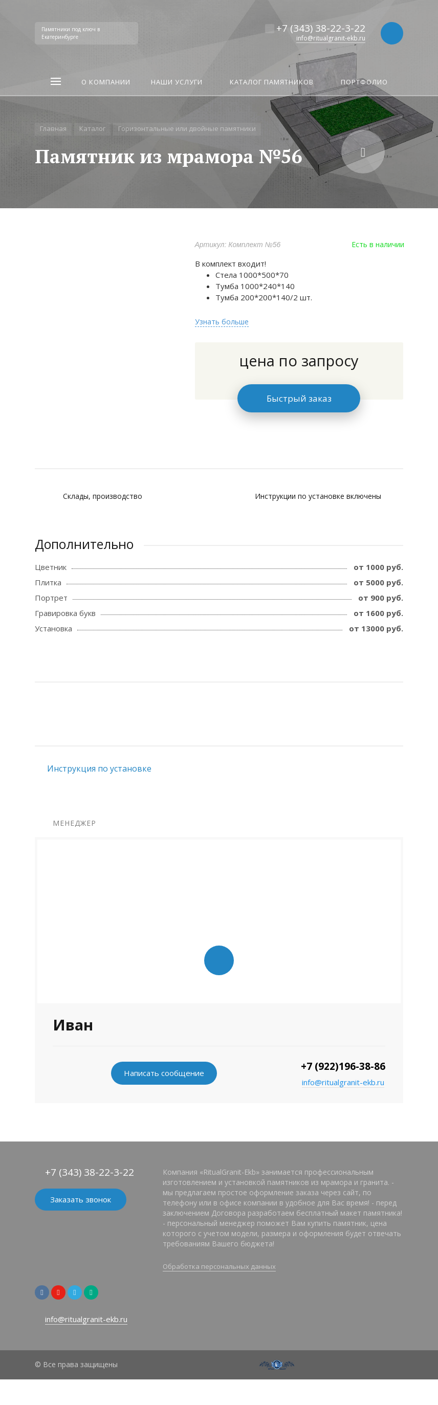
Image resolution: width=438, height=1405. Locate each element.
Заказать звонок (80, 1199)
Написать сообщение (164, 1073)
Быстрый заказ (299, 398)
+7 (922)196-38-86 (343, 1066)
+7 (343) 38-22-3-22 (320, 28)
